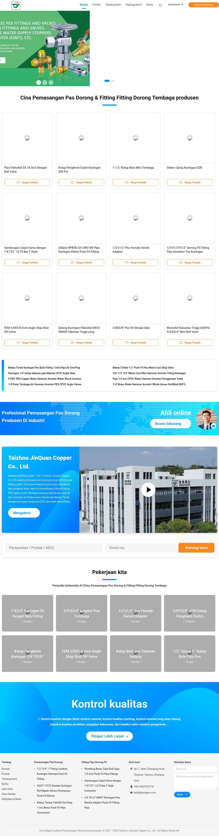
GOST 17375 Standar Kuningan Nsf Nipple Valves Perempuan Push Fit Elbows (54, 790)
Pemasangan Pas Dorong (48, 762)
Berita (5, 783)
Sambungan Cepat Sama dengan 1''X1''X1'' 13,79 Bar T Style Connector (25, 251)
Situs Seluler (9, 794)
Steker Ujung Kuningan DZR (184, 167)
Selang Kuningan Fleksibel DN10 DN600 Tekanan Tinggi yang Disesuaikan (79, 331)
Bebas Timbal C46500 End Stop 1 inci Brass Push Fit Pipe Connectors (54, 807)
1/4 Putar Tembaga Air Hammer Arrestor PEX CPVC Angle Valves (44, 385)
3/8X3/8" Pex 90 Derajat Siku (131, 328)
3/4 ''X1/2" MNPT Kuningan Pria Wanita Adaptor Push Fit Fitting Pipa (102, 802)
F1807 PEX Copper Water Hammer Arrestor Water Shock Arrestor (44, 379)
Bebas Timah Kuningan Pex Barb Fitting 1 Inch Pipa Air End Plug (44, 368)
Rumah (6, 768)
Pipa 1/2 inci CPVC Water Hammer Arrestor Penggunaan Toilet (148, 379)
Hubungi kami (196, 548)
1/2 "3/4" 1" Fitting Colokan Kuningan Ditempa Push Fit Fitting (52, 773)
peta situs (7, 789)
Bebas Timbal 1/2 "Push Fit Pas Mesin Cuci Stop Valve (143, 368)
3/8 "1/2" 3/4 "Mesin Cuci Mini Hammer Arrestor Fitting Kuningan (149, 373)
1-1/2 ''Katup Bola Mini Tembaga (133, 167)
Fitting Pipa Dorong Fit (94, 762)
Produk (6, 773)
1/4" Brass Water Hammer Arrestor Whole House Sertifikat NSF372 (150, 385)
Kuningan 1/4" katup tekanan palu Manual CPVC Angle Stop (41, 373)
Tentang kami (9, 778)
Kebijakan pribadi (11, 799)
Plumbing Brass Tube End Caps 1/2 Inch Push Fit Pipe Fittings (101, 771)
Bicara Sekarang (204, 4)
